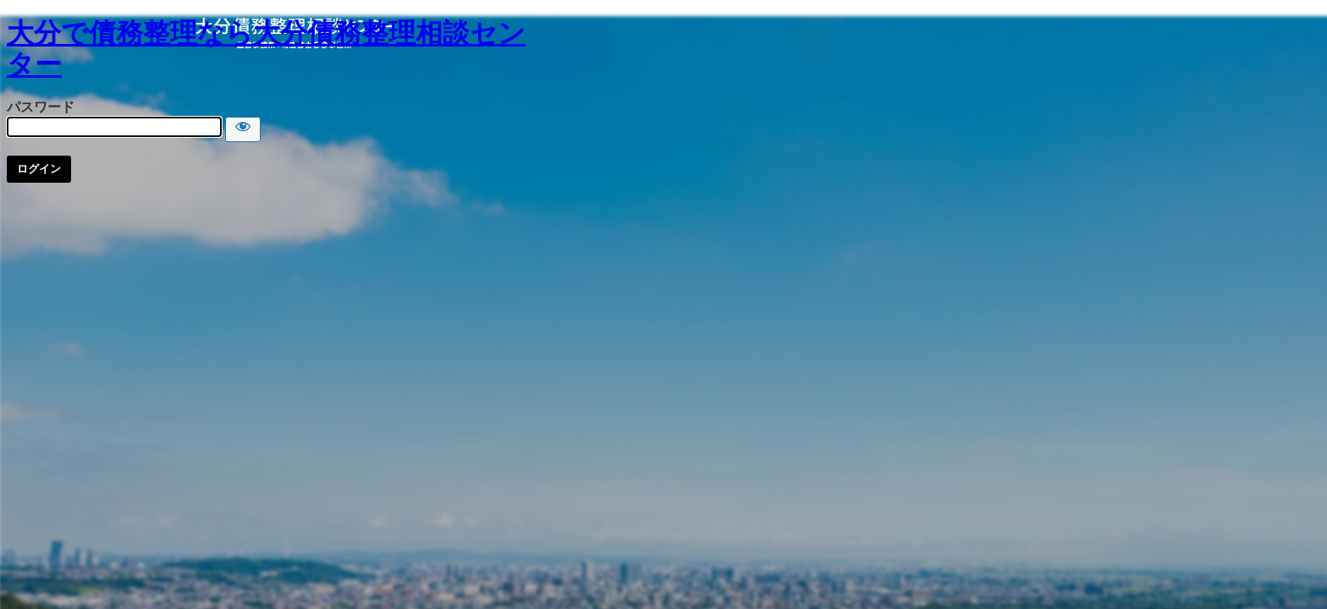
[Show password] (243, 129)
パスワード (40, 107)
